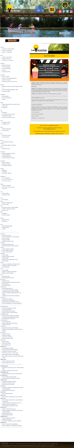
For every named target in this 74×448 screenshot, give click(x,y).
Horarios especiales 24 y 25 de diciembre (10, 236)
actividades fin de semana (7, 141)
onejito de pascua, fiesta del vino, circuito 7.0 (12, 402)
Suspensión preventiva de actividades (10, 349)
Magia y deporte (5, 341)
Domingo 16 (4, 171)
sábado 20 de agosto (6, 185)
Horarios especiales (6, 66)
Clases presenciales (6, 321)
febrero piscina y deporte (7, 298)
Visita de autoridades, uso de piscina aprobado (11, 303)
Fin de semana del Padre (7, 393)
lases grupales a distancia (8, 348)
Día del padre (5, 199)
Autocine (4, 70)
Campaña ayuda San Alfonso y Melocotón (10, 295)
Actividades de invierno (7, 115)
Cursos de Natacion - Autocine (8, 157)
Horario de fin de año (6, 235)
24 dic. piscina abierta (6, 309)
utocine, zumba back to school (9, 408)
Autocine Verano (5, 227)
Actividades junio (5, 123)
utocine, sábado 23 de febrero (9, 418)
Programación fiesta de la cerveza (9, 351)
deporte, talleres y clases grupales (12, 354)
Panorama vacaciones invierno (8, 117)
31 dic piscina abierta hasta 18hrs (9, 308)
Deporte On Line (5, 280)
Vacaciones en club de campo (8, 300)
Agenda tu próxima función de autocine (10, 245)
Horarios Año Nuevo (6, 65)
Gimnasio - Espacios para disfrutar (9, 271)
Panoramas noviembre (7, 165)
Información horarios (6, 285)
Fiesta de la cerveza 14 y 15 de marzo (10, 352)
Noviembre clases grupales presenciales (10, 317)
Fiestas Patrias (5, 258)
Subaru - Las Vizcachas (7, 52)
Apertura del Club (5, 276)
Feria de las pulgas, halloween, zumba (10, 89)
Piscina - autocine (6, 162)
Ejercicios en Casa (6, 333)
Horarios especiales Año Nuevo (8, 153)
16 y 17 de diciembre (6, 68)
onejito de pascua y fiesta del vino (10, 404)
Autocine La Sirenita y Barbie (8, 48)
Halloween (4, 170)
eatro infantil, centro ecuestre (9, 390)
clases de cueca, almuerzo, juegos (8, 187)
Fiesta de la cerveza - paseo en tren (9, 81)
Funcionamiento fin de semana (8, 318)
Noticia (3, 99)
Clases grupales (5, 96)
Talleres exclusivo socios (7, 413)
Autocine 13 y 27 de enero (7, 60)
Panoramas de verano (6, 156)
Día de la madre (5, 130)
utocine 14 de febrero (7, 419)
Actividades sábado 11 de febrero (9, 145)
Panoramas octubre (6, 91)
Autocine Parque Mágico (7, 226)
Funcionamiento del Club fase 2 (8, 311)
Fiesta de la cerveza (6, 135)
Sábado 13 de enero (6, 58)
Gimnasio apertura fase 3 (7, 288)
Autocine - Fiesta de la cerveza (8, 208)
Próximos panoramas (6, 128)
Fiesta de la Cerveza (6, 79)
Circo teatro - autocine (6, 173)
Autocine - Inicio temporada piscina (9, 78)
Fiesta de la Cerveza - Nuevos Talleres (10, 207)
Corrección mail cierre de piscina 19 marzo (11, 282)
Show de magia (5, 193)
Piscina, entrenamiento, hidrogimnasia (10, 424)
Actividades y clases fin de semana (9, 265)
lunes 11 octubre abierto (7, 251)
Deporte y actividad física (7, 202)
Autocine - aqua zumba (7, 57)
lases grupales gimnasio (8, 414)
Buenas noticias (5, 283)
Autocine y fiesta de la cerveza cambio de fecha (12, 373)
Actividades (4, 213)
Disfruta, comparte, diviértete (8, 256)
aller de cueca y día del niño (8, 384)
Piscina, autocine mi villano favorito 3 (9, 312)
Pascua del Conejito (6, 343)
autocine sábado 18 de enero (8, 362)
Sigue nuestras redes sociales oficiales (10, 327)
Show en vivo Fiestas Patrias (7, 179)
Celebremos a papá (6, 122)
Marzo (3, 354)
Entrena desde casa (6, 344)
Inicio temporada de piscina (7, 244)
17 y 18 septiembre (6, 178)
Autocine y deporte (6, 214)
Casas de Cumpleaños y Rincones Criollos (11, 264)
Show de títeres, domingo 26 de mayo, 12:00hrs (12, 396)
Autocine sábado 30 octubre (8, 249)
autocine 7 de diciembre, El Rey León (10, 370)
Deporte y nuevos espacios (7, 273)
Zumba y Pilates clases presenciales (9, 323)
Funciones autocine (6, 71)
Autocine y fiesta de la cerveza (8, 361)
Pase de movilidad (6, 239)
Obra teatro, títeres (6, 194)
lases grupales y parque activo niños (10, 405)
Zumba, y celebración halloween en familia (11, 378)
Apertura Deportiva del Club (8, 277)
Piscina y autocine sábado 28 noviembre (10, 315)
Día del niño (4, 188)
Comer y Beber (5, 255)
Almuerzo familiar (5, 267)
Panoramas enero (6, 148)
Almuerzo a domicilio (6, 335)
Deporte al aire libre (6, 324)
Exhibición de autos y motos (8, 241)
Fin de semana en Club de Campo (9, 376)
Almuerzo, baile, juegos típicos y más (9, 259)
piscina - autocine (5, 76)
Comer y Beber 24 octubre (7, 250)
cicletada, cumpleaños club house (9, 381)
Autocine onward (5, 219)
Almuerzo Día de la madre (7, 338)
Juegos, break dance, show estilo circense (11, 104)
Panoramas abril (5, 137)
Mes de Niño (4, 106)
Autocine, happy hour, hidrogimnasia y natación (12, 425)
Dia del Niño (4, 107)
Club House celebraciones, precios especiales (11, 420)
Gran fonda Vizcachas (6, 97)
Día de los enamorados (7, 50)
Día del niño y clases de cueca (8, 382)
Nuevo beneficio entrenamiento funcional (10, 301)
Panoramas (4, 112)
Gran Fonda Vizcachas (6, 180)
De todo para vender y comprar (8, 114)
